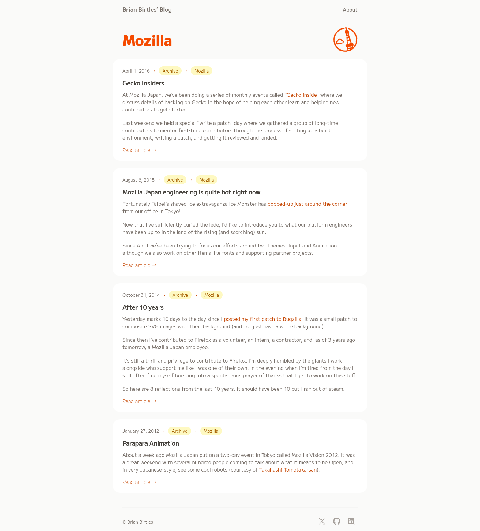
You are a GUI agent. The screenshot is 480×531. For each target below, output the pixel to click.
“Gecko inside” (301, 94)
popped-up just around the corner (307, 203)
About (350, 9)
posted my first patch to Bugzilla (262, 318)
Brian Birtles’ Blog (147, 9)
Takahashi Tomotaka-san (288, 469)
